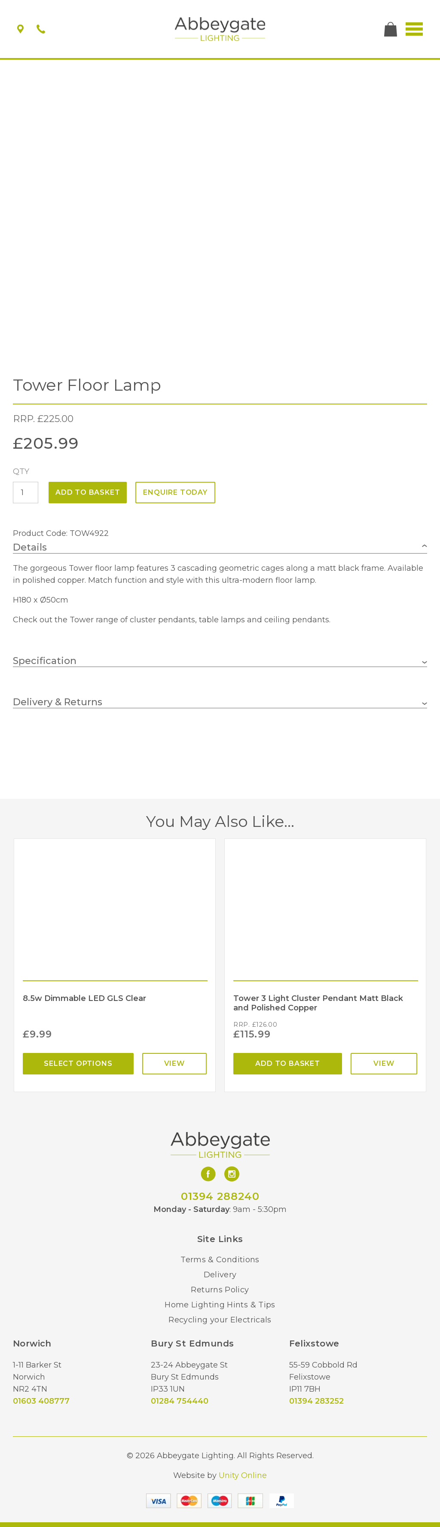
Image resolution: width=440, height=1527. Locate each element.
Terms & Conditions (219, 1259)
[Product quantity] (25, 492)
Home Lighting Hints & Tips (220, 1305)
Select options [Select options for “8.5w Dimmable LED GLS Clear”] (78, 1063)
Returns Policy (220, 1289)
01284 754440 (179, 1401)
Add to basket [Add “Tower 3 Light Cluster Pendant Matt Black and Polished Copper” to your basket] (287, 1063)
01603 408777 (41, 1401)
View (174, 1063)
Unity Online (243, 1475)
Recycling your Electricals (219, 1320)
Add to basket (87, 492)
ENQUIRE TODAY (175, 492)
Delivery (220, 1274)
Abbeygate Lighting (220, 29)
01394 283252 (316, 1401)
